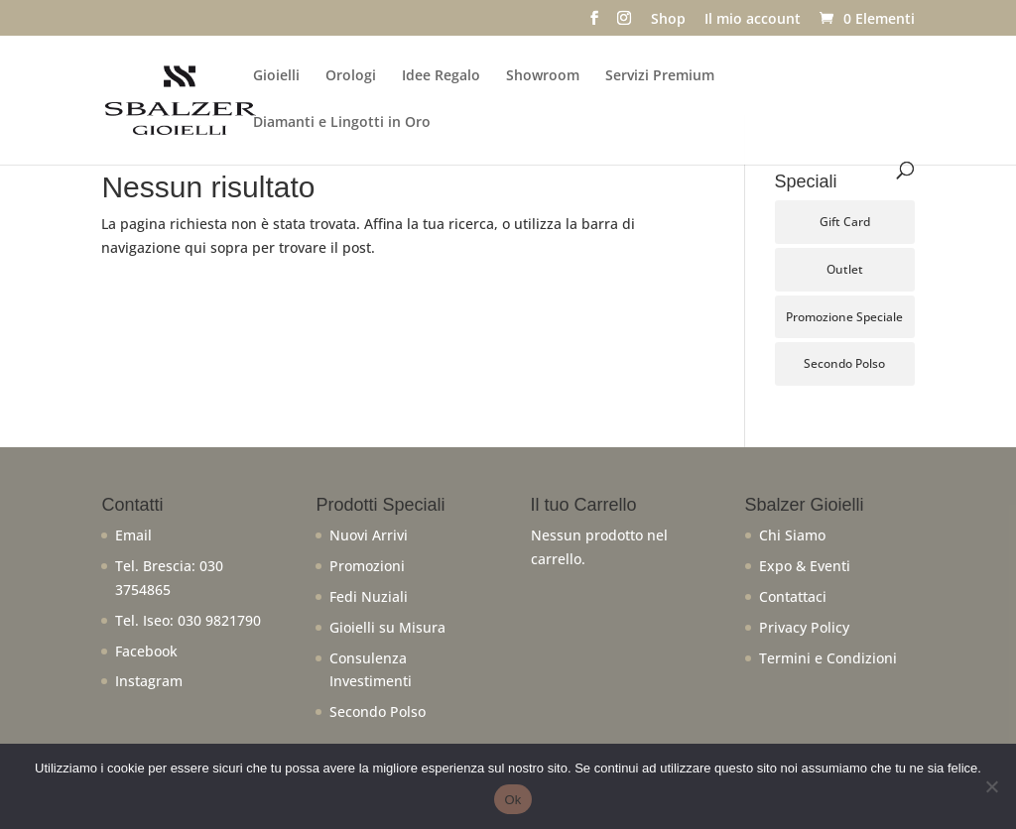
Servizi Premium (659, 76)
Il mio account (752, 20)
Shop (668, 20)
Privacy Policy (804, 627)
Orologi (350, 76)
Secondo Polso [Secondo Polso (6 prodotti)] (844, 363)
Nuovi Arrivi (368, 535)
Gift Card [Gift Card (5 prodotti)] (845, 221)
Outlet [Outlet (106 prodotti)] (844, 269)
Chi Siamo (792, 535)
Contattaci (792, 596)
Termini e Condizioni (828, 658)
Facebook (146, 651)
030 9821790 (219, 620)
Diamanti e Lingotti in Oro (342, 123)
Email (133, 535)
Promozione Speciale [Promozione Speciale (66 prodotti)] (844, 316)
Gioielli (276, 76)
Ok (512, 799)
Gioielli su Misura (387, 627)
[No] (991, 786)
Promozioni (367, 565)
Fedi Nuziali (368, 596)
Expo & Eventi (804, 565)
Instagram (149, 680)
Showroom (542, 76)
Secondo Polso (377, 711)
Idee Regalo (441, 76)
